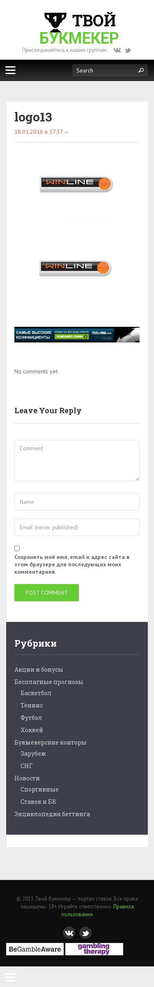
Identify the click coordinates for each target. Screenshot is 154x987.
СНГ (27, 766)
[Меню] (10, 70)
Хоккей (32, 730)
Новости (27, 778)
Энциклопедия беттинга (52, 814)
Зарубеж (33, 753)
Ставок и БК (39, 801)
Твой (79, 28)
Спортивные (40, 789)
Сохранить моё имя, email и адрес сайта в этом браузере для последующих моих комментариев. (71, 564)
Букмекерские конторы (50, 742)
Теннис (32, 705)
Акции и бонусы (38, 669)
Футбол (31, 718)
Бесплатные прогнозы (48, 682)
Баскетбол (36, 693)
